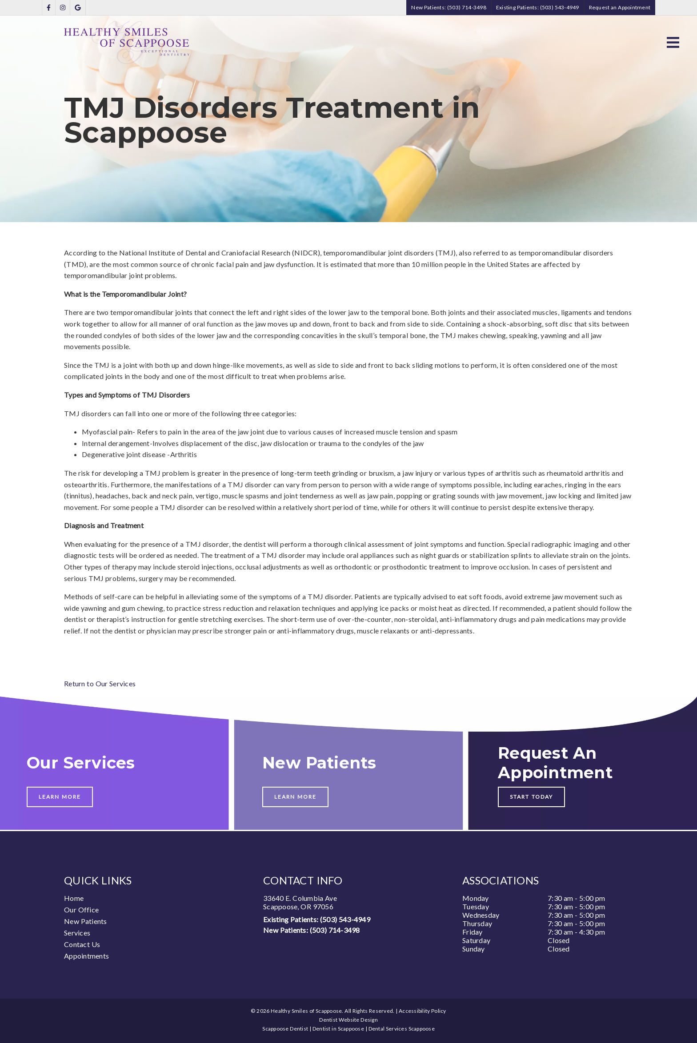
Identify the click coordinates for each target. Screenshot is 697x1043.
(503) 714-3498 (335, 930)
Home (74, 898)
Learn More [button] (60, 796)
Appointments (86, 955)
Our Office (81, 909)
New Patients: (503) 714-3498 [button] (448, 7)
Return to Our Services (100, 683)
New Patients (85, 921)
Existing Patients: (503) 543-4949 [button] (537, 7)
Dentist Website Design (348, 1019)
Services (77, 932)
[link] (49, 8)
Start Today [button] (531, 796)
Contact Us (82, 944)
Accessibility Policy (422, 1010)
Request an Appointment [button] (620, 7)
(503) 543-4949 (345, 919)
